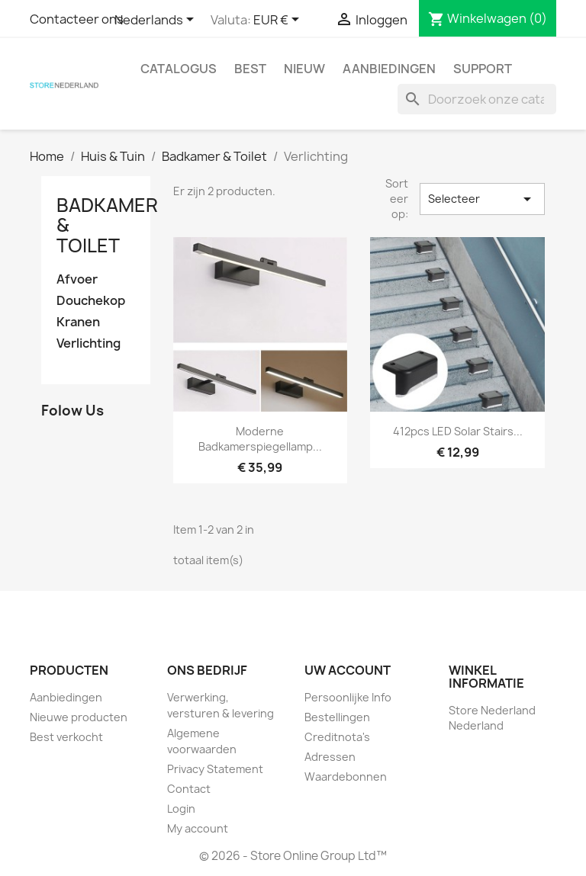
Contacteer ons (77, 19)
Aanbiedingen (389, 68)
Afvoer (77, 279)
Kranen (78, 322)
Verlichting (88, 343)
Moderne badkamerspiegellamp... (260, 439)
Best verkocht (66, 737)
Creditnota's (337, 737)
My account (197, 828)
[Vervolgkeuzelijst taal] (156, 20)
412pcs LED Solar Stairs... (458, 431)
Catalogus (178, 68)
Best (250, 68)
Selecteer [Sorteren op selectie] (482, 199)
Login (181, 808)
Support (482, 68)
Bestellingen (337, 717)
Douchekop (90, 301)
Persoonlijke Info (347, 697)
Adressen (330, 756)
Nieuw (304, 68)
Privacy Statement (215, 769)
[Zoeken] (477, 99)
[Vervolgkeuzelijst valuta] (278, 20)
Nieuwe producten (78, 717)
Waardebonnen (345, 776)
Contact (189, 788)
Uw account (347, 670)
